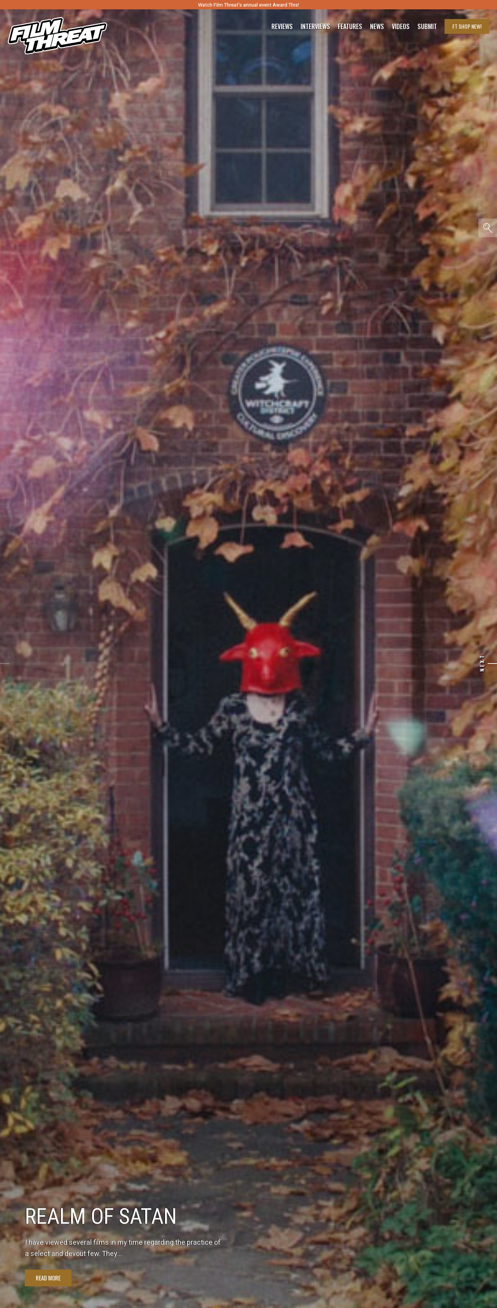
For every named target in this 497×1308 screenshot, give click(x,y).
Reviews (282, 26)
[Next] (492, 663)
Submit (427, 26)
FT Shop (466, 26)
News (377, 26)
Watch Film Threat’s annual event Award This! (248, 4)
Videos (401, 26)
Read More (48, 1277)
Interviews (315, 26)
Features (350, 26)
